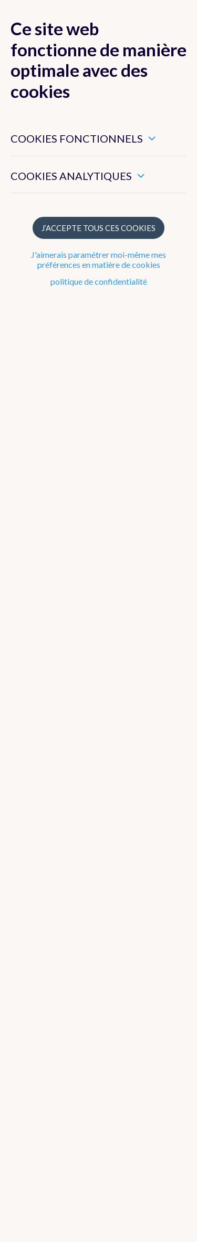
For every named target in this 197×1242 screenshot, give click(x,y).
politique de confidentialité (98, 281)
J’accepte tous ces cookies (98, 228)
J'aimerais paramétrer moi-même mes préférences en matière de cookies (98, 259)
